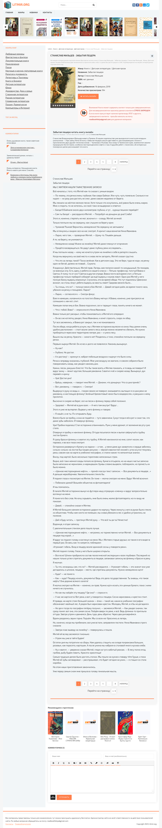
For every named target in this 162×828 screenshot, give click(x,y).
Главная (9, 12)
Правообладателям (23, 824)
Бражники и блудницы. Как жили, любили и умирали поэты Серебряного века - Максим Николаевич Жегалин (26, 177)
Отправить (64, 797)
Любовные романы (14, 54)
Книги (87, 68)
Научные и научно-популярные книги (24, 70)
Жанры (21, 12)
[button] (53, 763)
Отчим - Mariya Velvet (19, 162)
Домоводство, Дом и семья (18, 91)
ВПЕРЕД (124, 162)
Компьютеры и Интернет (17, 108)
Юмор (8, 87)
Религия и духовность (16, 74)
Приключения (12, 64)
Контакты (47, 12)
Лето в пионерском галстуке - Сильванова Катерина (22, 148)
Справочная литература (17, 101)
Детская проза (119, 68)
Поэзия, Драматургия (16, 104)
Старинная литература (16, 94)
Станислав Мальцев (93, 75)
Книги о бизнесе (13, 81)
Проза (8, 67)
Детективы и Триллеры (16, 77)
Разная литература (14, 97)
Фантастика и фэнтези (16, 57)
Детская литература (101, 68)
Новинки (34, 12)
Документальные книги (17, 60)
